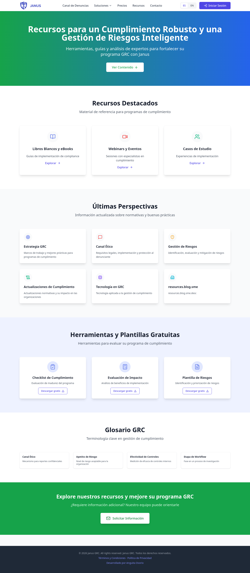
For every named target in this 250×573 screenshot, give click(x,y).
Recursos (138, 5)
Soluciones (103, 5)
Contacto (156, 5)
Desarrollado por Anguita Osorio (125, 562)
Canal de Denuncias (75, 5)
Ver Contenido (125, 67)
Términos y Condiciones (112, 558)
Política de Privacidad (139, 558)
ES (184, 5)
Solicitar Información (125, 518)
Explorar (52, 163)
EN (192, 5)
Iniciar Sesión (215, 5)
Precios (122, 5)
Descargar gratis (52, 391)
